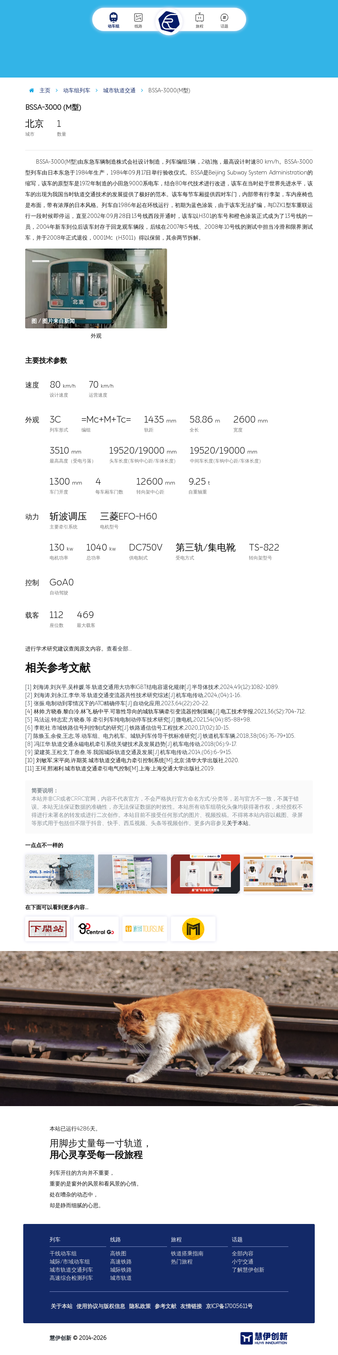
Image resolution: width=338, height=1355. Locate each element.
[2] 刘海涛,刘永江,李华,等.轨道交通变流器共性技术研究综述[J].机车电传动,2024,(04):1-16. (133, 695)
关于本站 (237, 823)
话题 (224, 20)
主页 (37, 90)
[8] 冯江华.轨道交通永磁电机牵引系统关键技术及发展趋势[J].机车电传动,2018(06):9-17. (131, 744)
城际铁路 (121, 1270)
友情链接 (191, 1306)
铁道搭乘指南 (187, 1253)
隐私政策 (140, 1306)
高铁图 (118, 1253)
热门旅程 (182, 1261)
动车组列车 (71, 90)
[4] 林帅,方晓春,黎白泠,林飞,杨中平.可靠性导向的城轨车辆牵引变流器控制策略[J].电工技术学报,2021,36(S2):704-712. (165, 711)
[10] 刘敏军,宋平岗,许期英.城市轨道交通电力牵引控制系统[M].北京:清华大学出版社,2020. (132, 760)
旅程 (199, 20)
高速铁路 (121, 1261)
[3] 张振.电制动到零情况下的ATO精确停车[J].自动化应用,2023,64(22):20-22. (117, 703)
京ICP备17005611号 (229, 1306)
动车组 (113, 20)
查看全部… (119, 649)
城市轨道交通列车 (71, 1270)
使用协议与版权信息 (100, 1306)
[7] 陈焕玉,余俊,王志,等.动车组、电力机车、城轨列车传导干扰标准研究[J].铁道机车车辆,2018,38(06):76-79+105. (160, 736)
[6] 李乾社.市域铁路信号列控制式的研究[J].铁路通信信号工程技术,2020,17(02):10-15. (127, 728)
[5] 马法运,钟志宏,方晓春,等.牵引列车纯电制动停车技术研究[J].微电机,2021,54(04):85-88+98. (138, 719)
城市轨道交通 (114, 90)
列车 (55, 1239)
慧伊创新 (60, 1338)
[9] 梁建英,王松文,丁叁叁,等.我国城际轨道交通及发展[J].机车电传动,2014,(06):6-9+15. (128, 752)
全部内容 (243, 1253)
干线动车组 (63, 1253)
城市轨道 (121, 1278)
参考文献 (165, 1306)
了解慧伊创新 (248, 1270)
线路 (138, 20)
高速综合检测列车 (71, 1278)
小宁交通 (243, 1261)
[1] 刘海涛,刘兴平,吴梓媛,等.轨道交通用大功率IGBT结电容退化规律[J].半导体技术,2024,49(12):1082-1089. (152, 687)
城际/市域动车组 (70, 1261)
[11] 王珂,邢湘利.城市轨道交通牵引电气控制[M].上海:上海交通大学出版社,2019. (120, 768)
